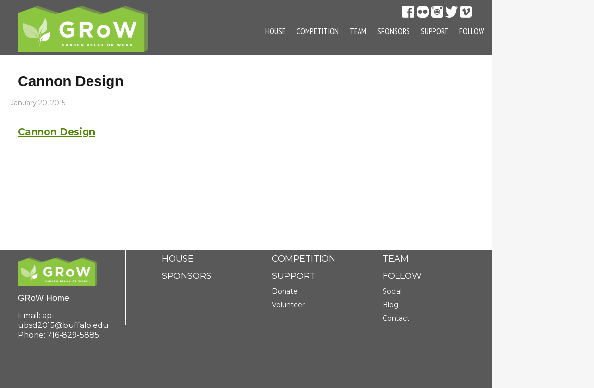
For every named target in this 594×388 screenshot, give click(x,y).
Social (392, 291)
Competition (318, 31)
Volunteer (288, 304)
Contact (396, 318)
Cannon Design (56, 132)
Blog (390, 304)
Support (434, 31)
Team (358, 31)
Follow (471, 31)
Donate (284, 291)
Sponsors (393, 31)
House (275, 31)
